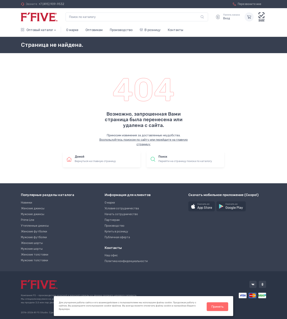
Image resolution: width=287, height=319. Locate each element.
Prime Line (27, 220)
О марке (72, 30)
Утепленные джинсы (35, 225)
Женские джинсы (32, 208)
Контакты (175, 30)
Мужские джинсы (32, 214)
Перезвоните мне (247, 4)
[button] (201, 206)
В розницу (150, 30)
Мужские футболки (34, 237)
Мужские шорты (32, 249)
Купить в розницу (116, 231)
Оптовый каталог (37, 30)
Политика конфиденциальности (126, 261)
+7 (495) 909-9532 (51, 4)
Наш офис (111, 255)
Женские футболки (34, 231)
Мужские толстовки (34, 260)
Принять (217, 306)
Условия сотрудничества (122, 208)
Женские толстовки (34, 254)
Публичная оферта (117, 237)
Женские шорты (32, 243)
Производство (121, 30)
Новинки (26, 202)
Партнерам (112, 220)
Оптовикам (94, 30)
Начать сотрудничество (121, 214)
